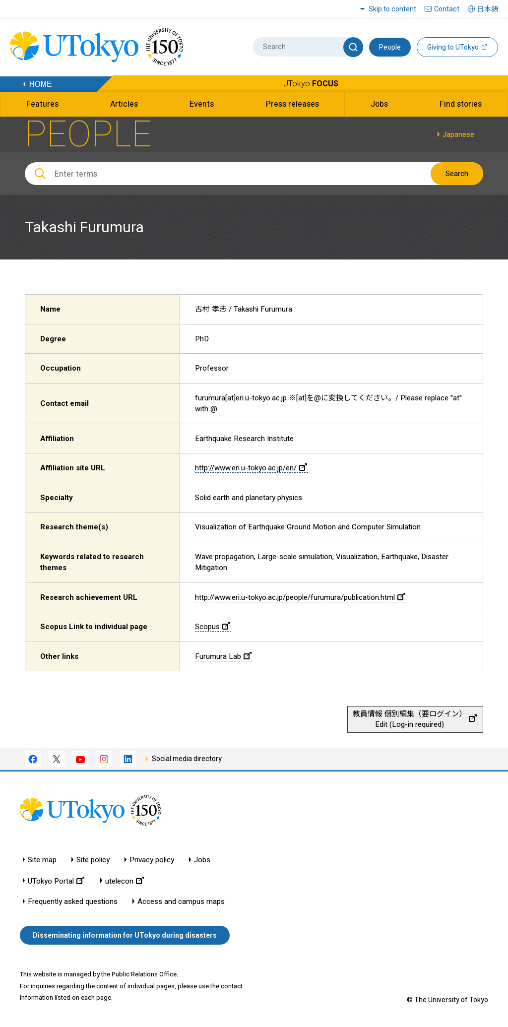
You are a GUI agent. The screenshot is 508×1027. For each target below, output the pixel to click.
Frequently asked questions (73, 901)
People (390, 47)
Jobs (202, 860)
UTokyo (310, 83)
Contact (446, 8)
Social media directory (187, 759)
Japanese (458, 134)
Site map (42, 860)
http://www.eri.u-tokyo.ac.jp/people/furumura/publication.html (300, 597)
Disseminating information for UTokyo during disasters (125, 935)
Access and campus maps (181, 901)
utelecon (124, 881)
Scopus (212, 626)
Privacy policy (151, 860)
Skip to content (392, 8)
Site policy (93, 860)
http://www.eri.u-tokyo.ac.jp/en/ (251, 467)
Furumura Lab (223, 656)
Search (456, 173)
